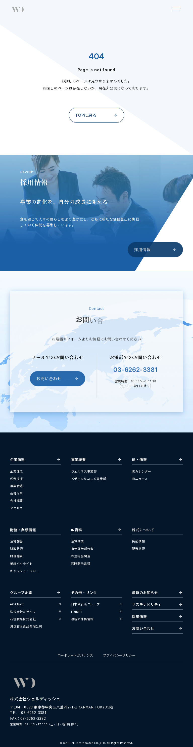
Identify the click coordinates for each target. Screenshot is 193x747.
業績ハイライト (21, 563)
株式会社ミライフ (35, 611)
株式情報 (138, 541)
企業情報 (35, 459)
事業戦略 (16, 486)
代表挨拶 (16, 478)
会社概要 (16, 500)
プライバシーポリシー (119, 655)
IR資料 (96, 529)
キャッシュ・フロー (24, 571)
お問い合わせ (57, 380)
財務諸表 (16, 556)
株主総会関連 (80, 556)
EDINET (96, 611)
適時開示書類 (80, 563)
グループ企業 (35, 592)
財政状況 (16, 548)
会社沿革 (16, 493)
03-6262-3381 (135, 371)
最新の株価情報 (96, 619)
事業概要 (96, 459)
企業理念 (16, 471)
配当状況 (138, 548)
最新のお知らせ (157, 592)
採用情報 (155, 251)
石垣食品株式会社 (35, 619)
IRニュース (140, 478)
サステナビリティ (157, 604)
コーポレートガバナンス (75, 655)
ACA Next (35, 604)
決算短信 (77, 541)
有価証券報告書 (82, 548)
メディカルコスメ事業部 (88, 478)
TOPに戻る (96, 115)
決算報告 (16, 541)
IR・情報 (157, 459)
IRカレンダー (141, 471)
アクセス (16, 508)
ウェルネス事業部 (84, 471)
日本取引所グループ (96, 604)
